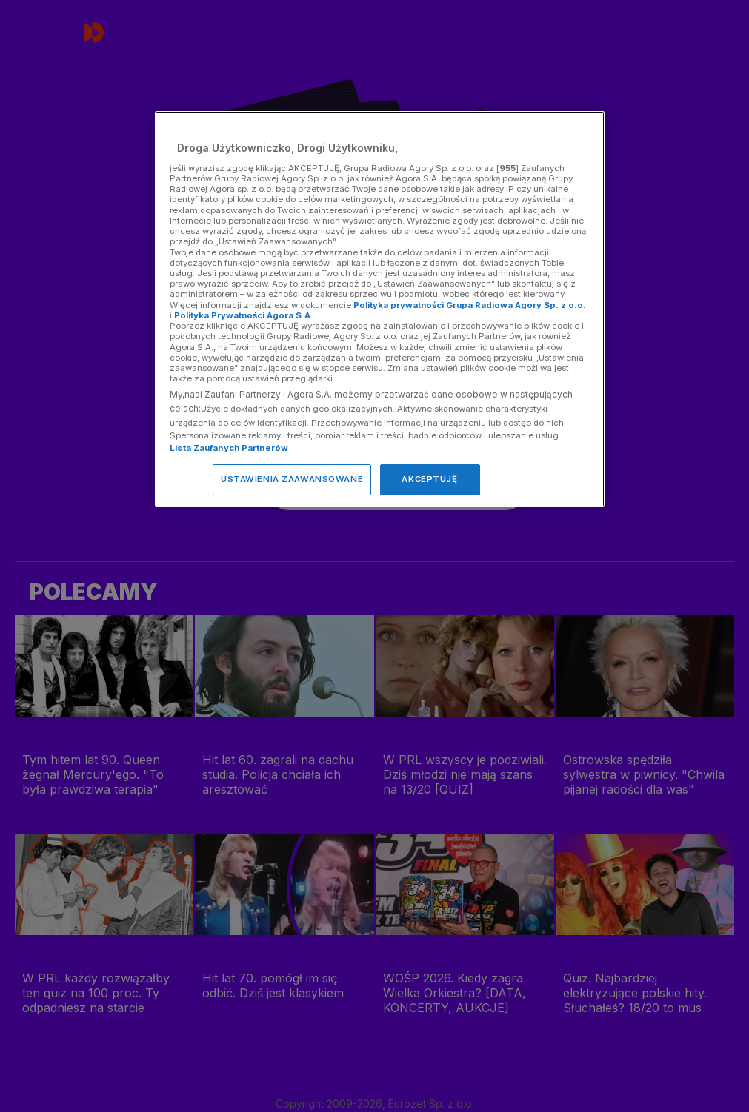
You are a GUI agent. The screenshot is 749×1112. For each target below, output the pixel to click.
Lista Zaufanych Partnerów (229, 448)
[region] (380, 309)
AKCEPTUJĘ (429, 479)
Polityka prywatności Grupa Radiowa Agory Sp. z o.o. (469, 305)
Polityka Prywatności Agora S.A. (243, 315)
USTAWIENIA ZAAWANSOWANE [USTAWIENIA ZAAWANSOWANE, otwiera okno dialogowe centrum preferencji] (292, 479)
